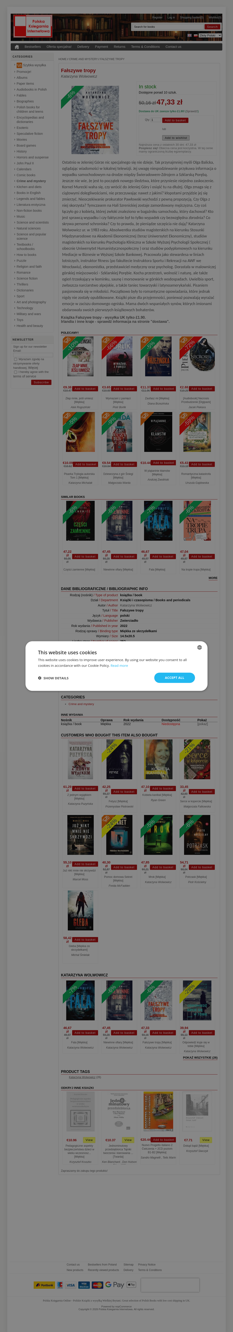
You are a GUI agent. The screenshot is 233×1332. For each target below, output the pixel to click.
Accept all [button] (174, 677)
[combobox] (199, 647)
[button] (53, 678)
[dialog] (116, 666)
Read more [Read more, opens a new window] (119, 665)
